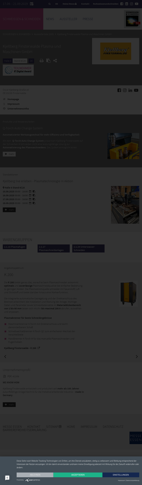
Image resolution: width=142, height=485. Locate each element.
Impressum (121, 480)
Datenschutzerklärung (132, 480)
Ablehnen (35, 475)
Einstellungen (121, 475)
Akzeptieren (78, 475)
